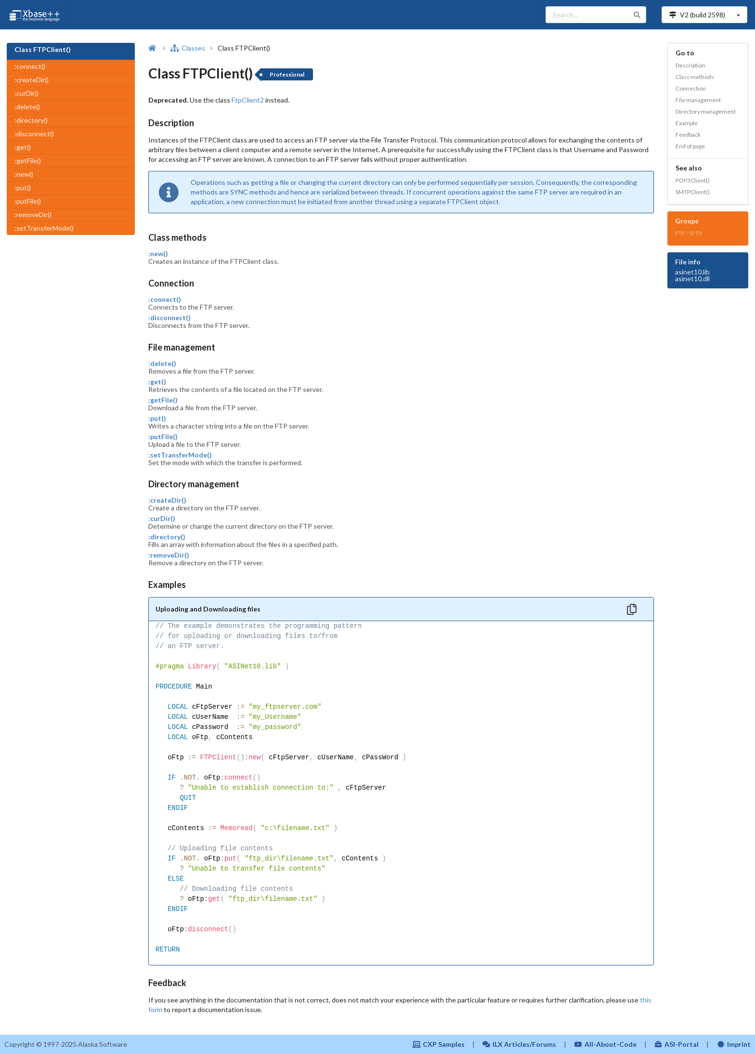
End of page (690, 146)
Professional (287, 74)
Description (690, 65)
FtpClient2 (248, 100)
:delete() (27, 107)
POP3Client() (693, 180)
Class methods (695, 76)
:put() (22, 187)
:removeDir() (33, 214)
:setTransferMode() (44, 228)
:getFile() (27, 160)
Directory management (706, 111)
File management (698, 100)
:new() (23, 174)
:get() (22, 147)
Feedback (688, 134)
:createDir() (31, 80)
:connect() (29, 66)
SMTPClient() (693, 191)
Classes (187, 48)
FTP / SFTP (688, 233)
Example (687, 123)
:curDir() (26, 93)
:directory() (31, 120)
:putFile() (27, 201)
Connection (691, 88)
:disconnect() (34, 134)
